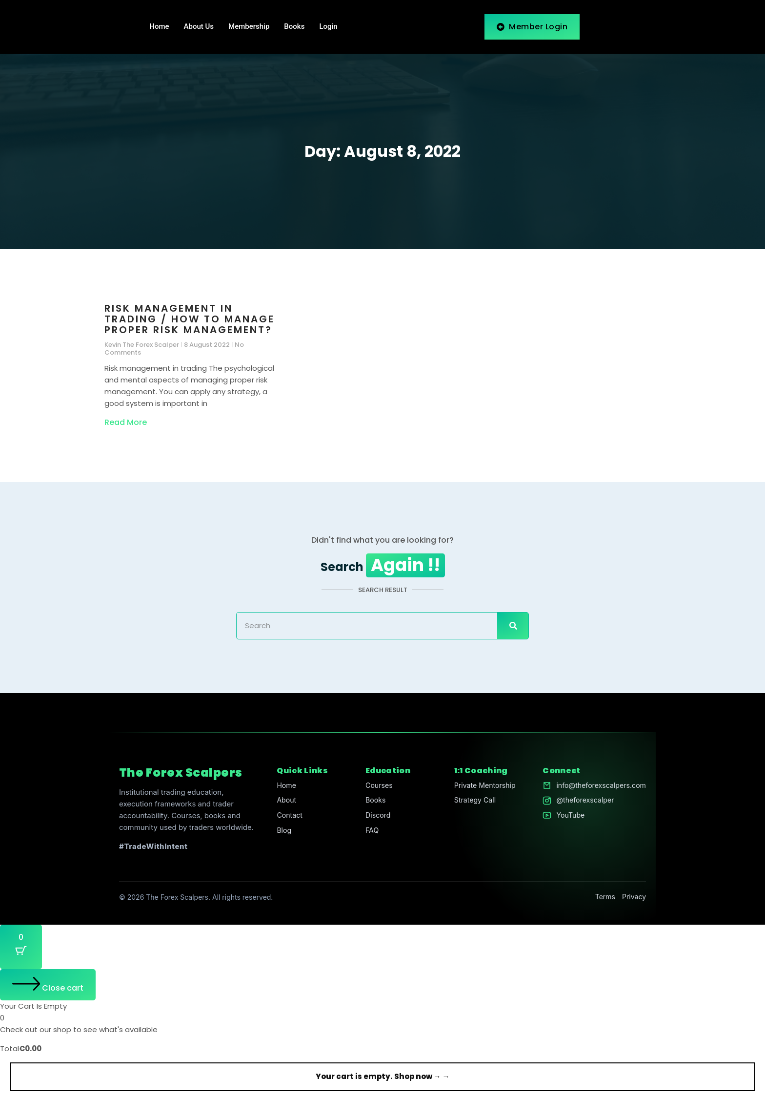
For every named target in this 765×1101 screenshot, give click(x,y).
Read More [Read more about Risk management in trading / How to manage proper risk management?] (125, 422)
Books (294, 26)
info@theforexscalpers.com (598, 788)
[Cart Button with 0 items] (21, 949)
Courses (376, 788)
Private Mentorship (482, 788)
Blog (282, 835)
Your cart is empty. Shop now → (379, 1079)
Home (159, 26)
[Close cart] (48, 987)
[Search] (512, 628)
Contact (288, 819)
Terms (605, 899)
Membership (248, 26)
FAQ (369, 835)
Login (328, 26)
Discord (375, 819)
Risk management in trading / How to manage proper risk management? (189, 319)
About (285, 803)
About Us (199, 26)
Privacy (634, 899)
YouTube (566, 819)
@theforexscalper (581, 803)
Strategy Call (472, 803)
